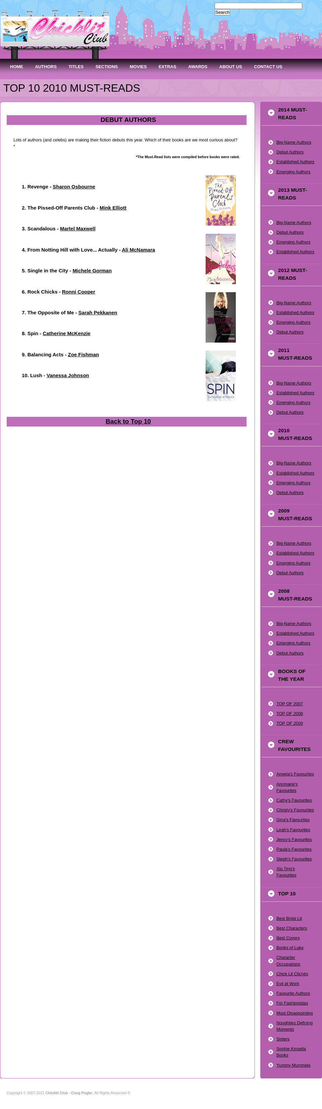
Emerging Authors (293, 171)
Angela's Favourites (295, 774)
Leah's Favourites (293, 829)
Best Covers (288, 937)
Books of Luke (290, 947)
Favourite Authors (293, 993)
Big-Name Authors (293, 142)
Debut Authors (290, 151)
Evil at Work (287, 983)
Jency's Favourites (294, 839)
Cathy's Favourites (294, 800)
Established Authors (295, 161)
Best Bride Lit (289, 918)
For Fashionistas (292, 1003)
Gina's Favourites (293, 819)
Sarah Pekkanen (97, 312)
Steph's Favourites (294, 858)
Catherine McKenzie (66, 333)
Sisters (282, 1038)
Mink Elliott (113, 208)
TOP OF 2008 (289, 713)
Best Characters (291, 928)
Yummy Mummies (293, 1065)
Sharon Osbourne (74, 186)
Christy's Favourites (295, 809)
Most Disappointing (294, 1013)
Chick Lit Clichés (292, 973)
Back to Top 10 (128, 421)
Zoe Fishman (83, 354)
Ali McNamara (138, 250)
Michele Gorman (91, 270)
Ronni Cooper (78, 292)
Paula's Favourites (294, 849)
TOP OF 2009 (289, 723)
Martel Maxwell (78, 228)
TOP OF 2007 (289, 703)
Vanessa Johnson (68, 375)
